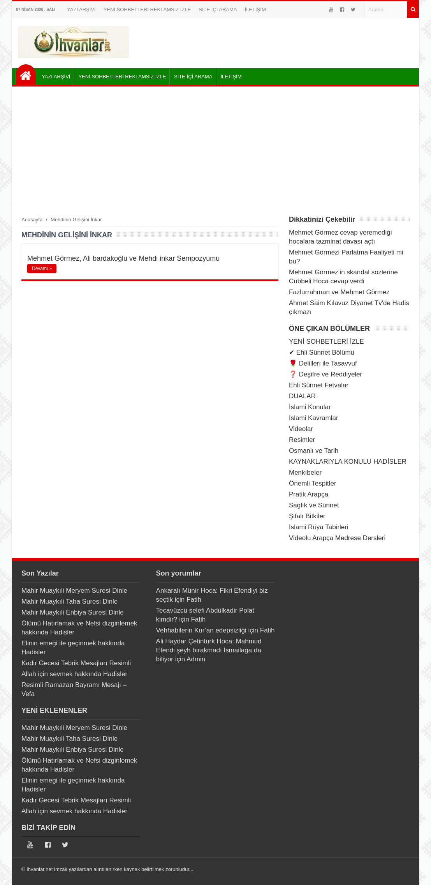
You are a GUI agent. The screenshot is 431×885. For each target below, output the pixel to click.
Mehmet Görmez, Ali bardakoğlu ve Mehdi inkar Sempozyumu (123, 258)
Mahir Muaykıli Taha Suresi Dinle (69, 601)
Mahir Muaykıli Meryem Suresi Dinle (74, 590)
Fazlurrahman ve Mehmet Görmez (339, 292)
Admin (195, 659)
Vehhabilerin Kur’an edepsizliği (201, 630)
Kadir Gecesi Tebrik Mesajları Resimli (76, 663)
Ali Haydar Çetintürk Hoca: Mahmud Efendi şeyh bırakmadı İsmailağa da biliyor (209, 650)
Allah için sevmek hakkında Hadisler (74, 674)
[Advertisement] (215, 150)
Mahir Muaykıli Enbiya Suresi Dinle (72, 612)
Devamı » (42, 268)
